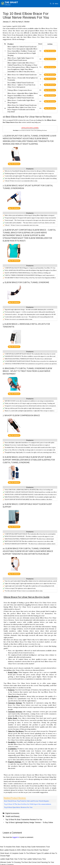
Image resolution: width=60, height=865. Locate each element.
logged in (15, 837)
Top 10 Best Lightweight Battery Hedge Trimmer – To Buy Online (29, 822)
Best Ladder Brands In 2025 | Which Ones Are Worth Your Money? (24, 850)
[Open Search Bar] (50, 3)
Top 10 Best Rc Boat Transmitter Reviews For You (23, 819)
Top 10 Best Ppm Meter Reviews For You (18, 807)
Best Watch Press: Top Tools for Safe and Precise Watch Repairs (26, 801)
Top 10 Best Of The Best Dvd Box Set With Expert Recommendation (27, 804)
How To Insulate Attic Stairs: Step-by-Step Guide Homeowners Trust (25, 847)
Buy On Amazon (50, 51)
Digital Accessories (12, 813)
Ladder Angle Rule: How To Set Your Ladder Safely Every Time (23, 859)
